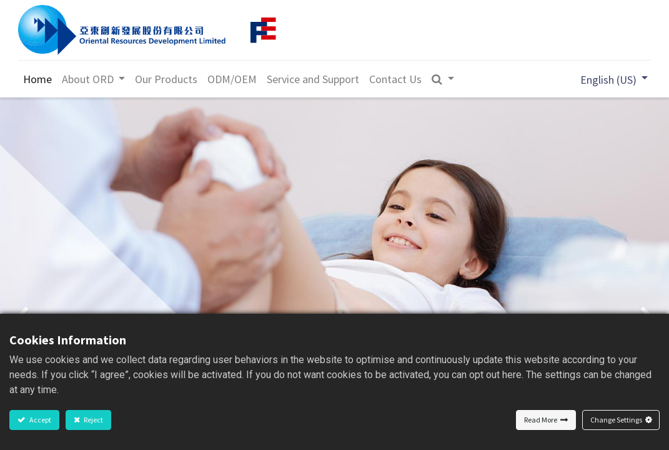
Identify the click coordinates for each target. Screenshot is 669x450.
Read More (540, 419)
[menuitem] (38, 79)
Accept (39, 419)
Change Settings (616, 419)
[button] (445, 79)
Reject (92, 419)
